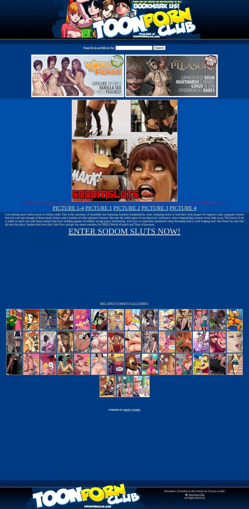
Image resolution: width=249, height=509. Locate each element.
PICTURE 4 (183, 208)
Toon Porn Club (196, 494)
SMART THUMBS (131, 410)
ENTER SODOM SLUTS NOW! (124, 231)
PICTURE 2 (126, 208)
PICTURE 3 (154, 208)
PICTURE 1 (98, 208)
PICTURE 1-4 (68, 208)
